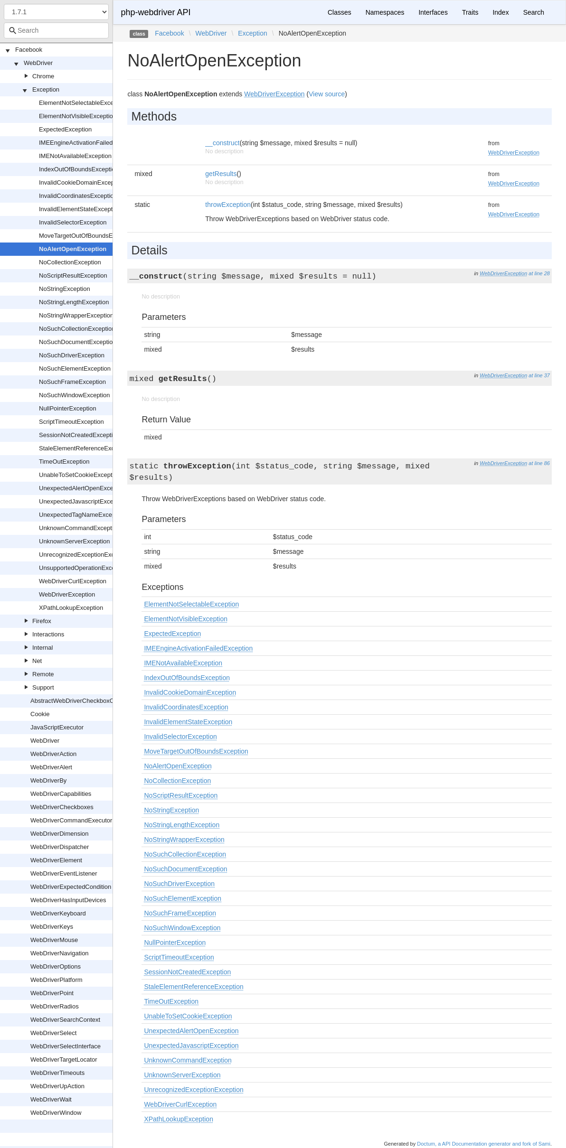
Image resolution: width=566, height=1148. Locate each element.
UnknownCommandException (79, 528)
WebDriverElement (56, 860)
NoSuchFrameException (72, 381)
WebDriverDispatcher (59, 846)
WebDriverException (67, 594)
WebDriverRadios (54, 1006)
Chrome (43, 76)
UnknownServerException (74, 541)
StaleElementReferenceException (85, 448)
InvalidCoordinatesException (78, 195)
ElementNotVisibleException (77, 116)
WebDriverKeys (51, 926)
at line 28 (539, 273)
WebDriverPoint (52, 993)
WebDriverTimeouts (57, 1072)
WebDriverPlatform (56, 979)
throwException (228, 204)
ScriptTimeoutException (71, 421)
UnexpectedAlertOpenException (83, 488)
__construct (222, 143)
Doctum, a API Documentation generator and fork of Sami (483, 1144)
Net (37, 660)
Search (533, 12)
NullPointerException (67, 408)
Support (43, 687)
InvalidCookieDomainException (81, 182)
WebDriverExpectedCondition (70, 886)
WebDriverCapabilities (60, 793)
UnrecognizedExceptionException (85, 554)
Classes (339, 12)
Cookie (39, 714)
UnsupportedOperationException (84, 567)
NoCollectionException (70, 262)
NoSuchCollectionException (77, 328)
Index (500, 12)
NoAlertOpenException (72, 248)
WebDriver (38, 62)
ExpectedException (65, 129)
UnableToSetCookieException (80, 474)
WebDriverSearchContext (65, 1019)
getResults (220, 173)
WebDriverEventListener (63, 873)
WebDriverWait (51, 1099)
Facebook (28, 49)
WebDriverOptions (55, 966)
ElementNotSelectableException (83, 102)
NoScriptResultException (73, 275)
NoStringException (64, 288)
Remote (43, 674)
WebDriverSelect (53, 1032)
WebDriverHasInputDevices (68, 900)
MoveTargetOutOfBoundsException (87, 235)
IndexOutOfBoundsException (79, 169)
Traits (470, 12)
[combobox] (56, 30)
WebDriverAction (53, 753)
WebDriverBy (48, 780)
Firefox (41, 621)
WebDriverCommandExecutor (71, 820)
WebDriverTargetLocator (63, 1059)
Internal (42, 647)
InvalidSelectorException (72, 222)
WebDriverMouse (54, 939)
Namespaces (385, 12)
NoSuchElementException (75, 368)
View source (327, 94)
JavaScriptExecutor (57, 727)
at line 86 (539, 463)
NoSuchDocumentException (77, 341)
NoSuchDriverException (71, 355)
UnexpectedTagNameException (82, 514)
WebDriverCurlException (72, 581)
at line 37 (539, 375)
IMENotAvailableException (75, 155)
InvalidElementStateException (80, 209)
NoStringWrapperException (76, 315)
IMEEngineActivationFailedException (89, 142)
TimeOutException (64, 461)
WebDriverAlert (51, 767)
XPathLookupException (71, 607)
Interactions (48, 634)
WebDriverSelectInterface (65, 1046)
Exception (45, 89)
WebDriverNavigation (59, 953)
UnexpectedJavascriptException (83, 501)
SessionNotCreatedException (79, 435)
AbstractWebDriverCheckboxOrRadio (81, 700)
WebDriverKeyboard (58, 913)
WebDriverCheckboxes (62, 807)
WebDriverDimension (59, 833)
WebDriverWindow (55, 1112)
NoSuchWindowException (74, 395)
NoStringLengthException (74, 302)
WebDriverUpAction (57, 1086)
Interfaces (432, 12)
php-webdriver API (155, 12)
